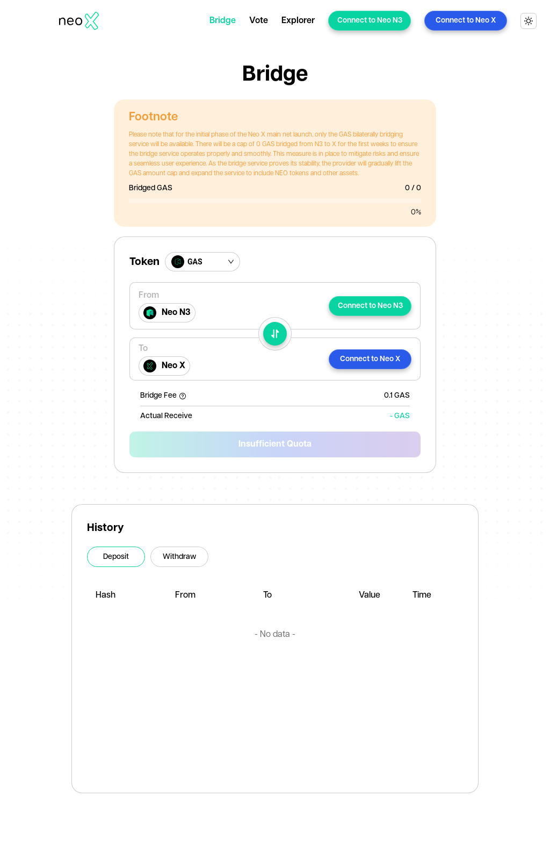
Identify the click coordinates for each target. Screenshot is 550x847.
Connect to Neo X (466, 20)
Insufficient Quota (275, 444)
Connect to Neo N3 (369, 20)
